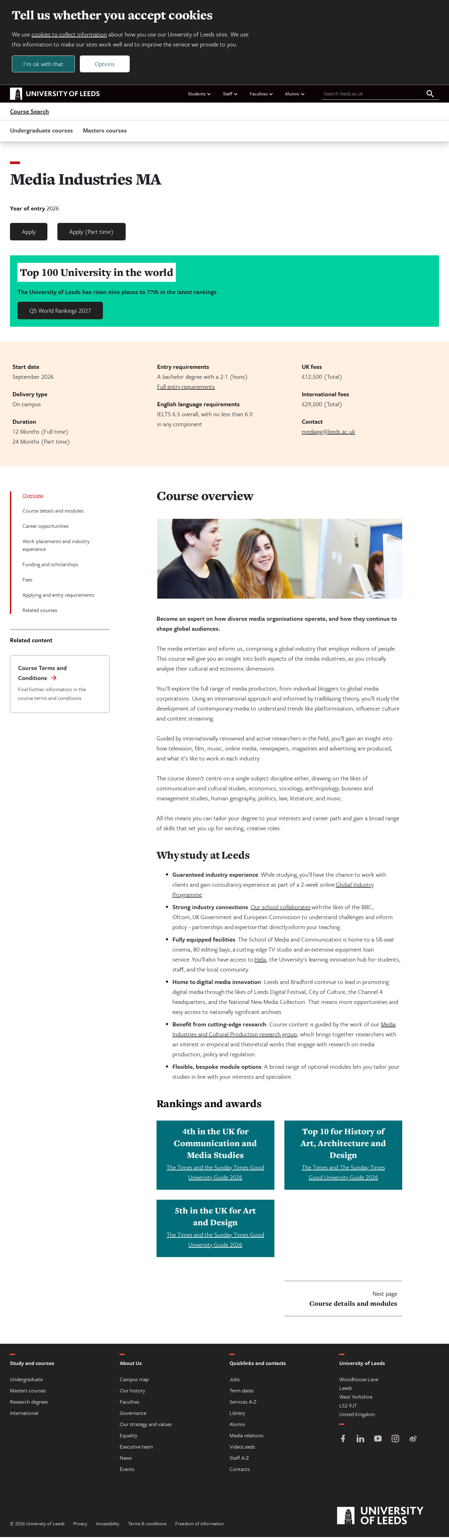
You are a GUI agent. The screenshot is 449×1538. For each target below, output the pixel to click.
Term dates (241, 1391)
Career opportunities (45, 527)
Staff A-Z (239, 1459)
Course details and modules (53, 511)
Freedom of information (199, 1524)
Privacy (80, 1524)
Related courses (39, 611)
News (126, 1459)
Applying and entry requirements (58, 596)
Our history (132, 1391)
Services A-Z (242, 1402)
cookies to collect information (70, 35)
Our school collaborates (281, 908)
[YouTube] (378, 1440)
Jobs (234, 1380)
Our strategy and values (146, 1425)
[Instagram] (395, 1440)
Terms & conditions (147, 1524)
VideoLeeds (242, 1447)
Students (199, 94)
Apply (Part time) (91, 232)
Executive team (136, 1447)
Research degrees (29, 1402)
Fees (27, 580)
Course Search (29, 112)
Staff (230, 94)
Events (127, 1470)
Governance (133, 1414)
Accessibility (107, 1524)
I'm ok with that (44, 64)
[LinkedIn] (360, 1440)
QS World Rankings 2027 (60, 311)
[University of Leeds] (388, 1517)
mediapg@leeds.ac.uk (328, 432)
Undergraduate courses (41, 131)
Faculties (261, 94)
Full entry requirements (186, 387)
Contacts (239, 1470)
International (24, 1414)
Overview (32, 496)
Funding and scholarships (50, 565)
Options (105, 64)
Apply (29, 232)
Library (237, 1414)
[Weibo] (413, 1440)
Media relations (246, 1436)
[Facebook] (343, 1440)
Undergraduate (26, 1380)
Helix (260, 960)
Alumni (295, 94)
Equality (129, 1436)
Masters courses (105, 131)
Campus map (134, 1380)
